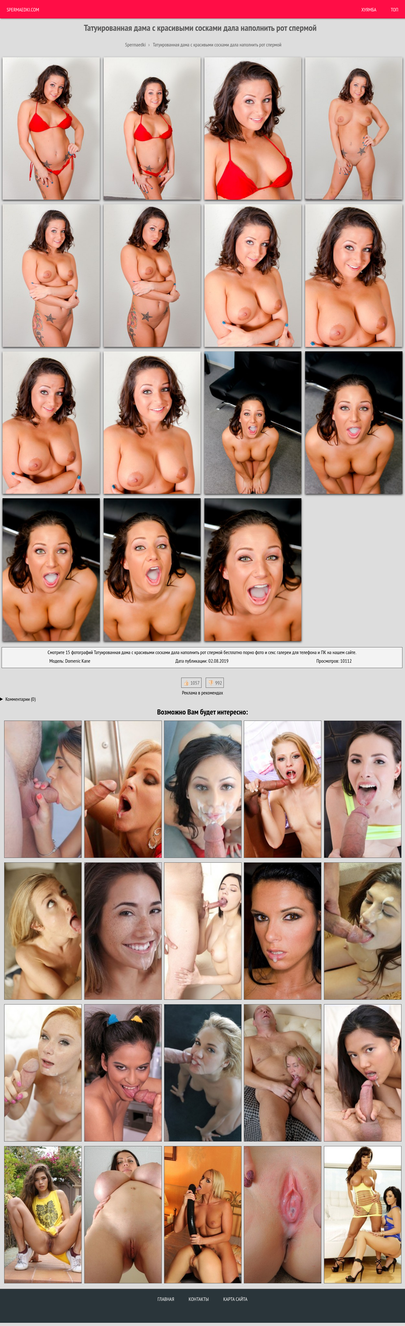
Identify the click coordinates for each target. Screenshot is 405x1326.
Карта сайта (235, 1299)
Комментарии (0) (20, 699)
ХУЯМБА (368, 9)
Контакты (199, 1299)
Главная (166, 1299)
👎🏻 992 (215, 683)
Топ (394, 9)
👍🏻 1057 (191, 683)
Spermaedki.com (23, 9)
